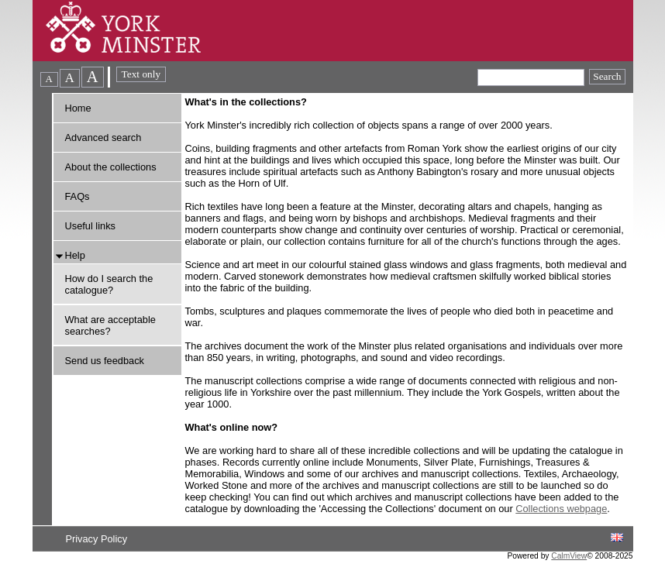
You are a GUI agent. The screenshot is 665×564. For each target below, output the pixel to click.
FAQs (77, 196)
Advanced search (103, 137)
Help (75, 255)
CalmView (569, 556)
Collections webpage (561, 508)
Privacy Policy (96, 539)
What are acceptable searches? (110, 325)
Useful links (90, 226)
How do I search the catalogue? (109, 284)
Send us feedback (104, 360)
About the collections (111, 167)
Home (78, 108)
